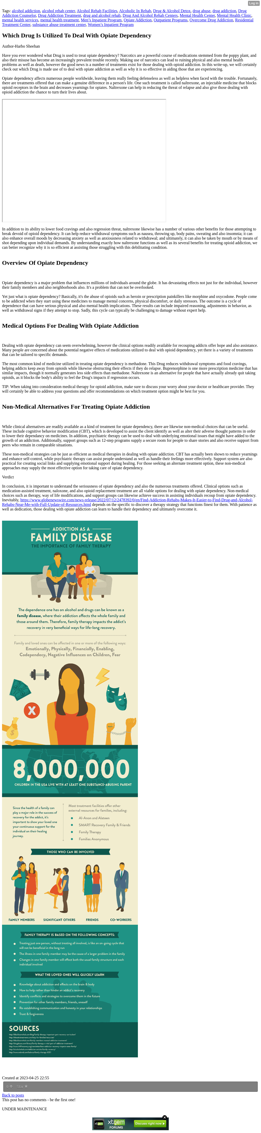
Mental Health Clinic (234, 15)
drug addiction (224, 11)
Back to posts (13, 1095)
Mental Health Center (197, 15)
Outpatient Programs (171, 20)
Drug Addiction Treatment (59, 15)
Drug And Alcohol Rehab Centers (150, 15)
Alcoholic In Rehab (135, 11)
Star (22, 1087)
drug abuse (202, 11)
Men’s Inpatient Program (101, 20)
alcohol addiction (26, 11)
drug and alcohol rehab (102, 15)
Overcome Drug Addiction (211, 20)
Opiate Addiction (138, 20)
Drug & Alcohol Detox (172, 11)
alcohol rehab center (58, 11)
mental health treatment (59, 20)
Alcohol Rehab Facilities (97, 11)
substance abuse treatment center (59, 24)
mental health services (20, 20)
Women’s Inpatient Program (111, 24)
